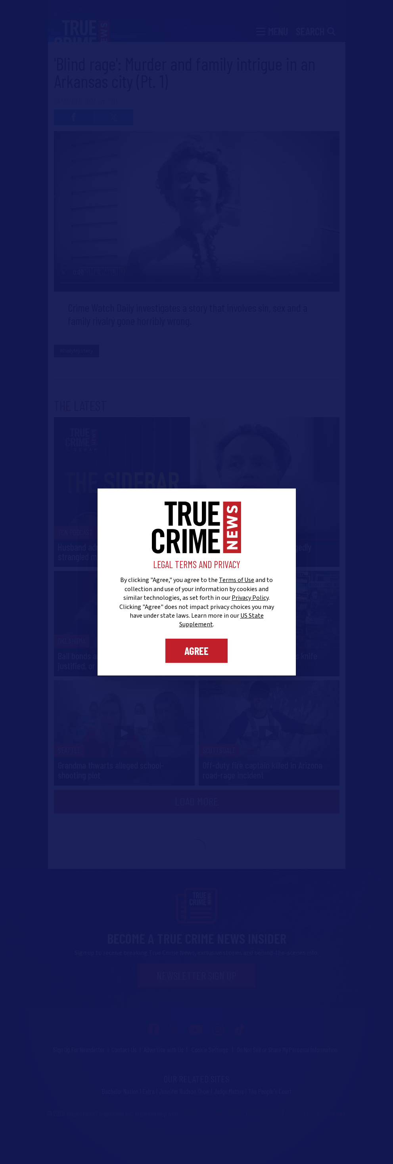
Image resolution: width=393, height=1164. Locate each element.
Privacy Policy (250, 597)
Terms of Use (236, 580)
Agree (196, 650)
